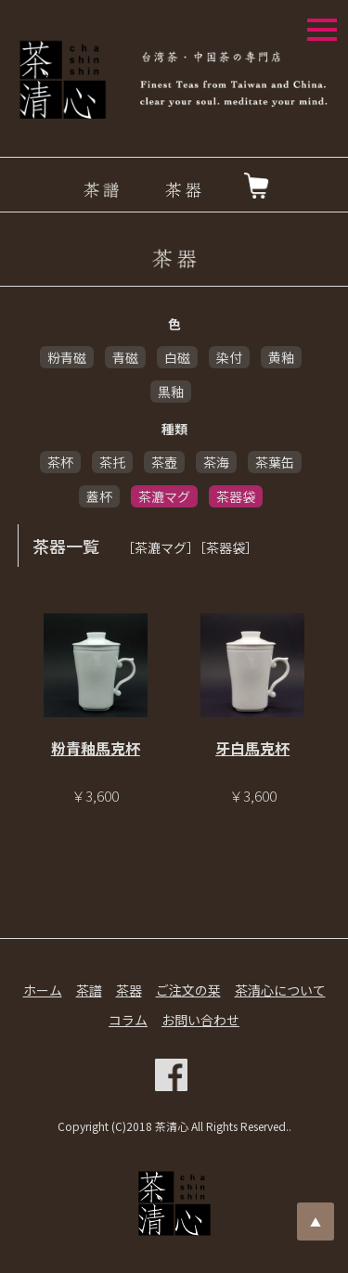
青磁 (125, 357)
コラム (128, 1019)
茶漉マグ (164, 496)
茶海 (216, 462)
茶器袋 (235, 496)
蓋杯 (99, 496)
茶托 (112, 462)
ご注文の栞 (188, 990)
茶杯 (60, 462)
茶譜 (89, 990)
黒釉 (171, 391)
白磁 (177, 357)
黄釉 (281, 357)
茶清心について (280, 990)
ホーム (42, 990)
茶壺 (164, 462)
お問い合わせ (200, 1019)
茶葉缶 (274, 462)
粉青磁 (66, 357)
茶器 (129, 990)
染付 (229, 357)
